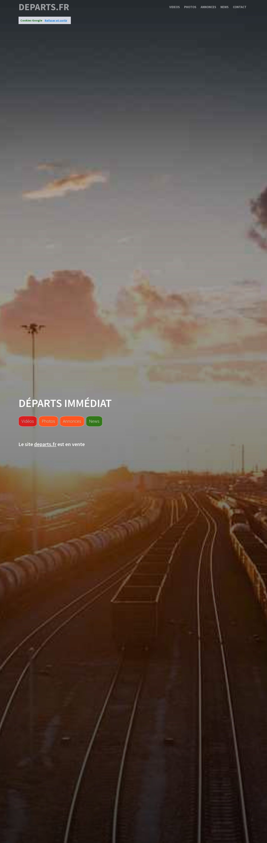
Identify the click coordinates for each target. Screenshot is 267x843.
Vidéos (28, 421)
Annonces (208, 7)
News (224, 7)
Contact (239, 7)
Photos (190, 7)
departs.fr (44, 7)
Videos (174, 7)
